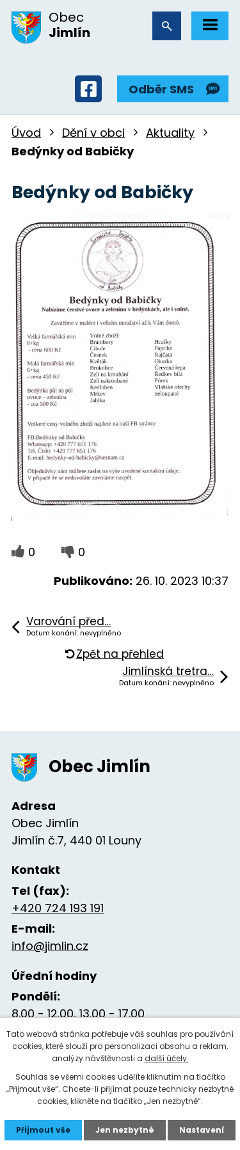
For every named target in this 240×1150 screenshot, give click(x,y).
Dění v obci (93, 133)
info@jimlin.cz (50, 946)
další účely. (167, 1058)
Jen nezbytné (124, 1129)
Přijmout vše (43, 1129)
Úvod (26, 133)
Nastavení (201, 1129)
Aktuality (170, 133)
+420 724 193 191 (58, 908)
